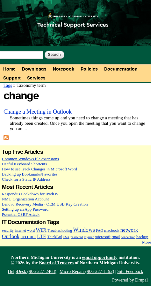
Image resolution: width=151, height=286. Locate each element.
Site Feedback (130, 271)
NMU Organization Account (25, 199)
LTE (41, 236)
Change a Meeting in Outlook (38, 112)
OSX (66, 237)
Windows (84, 230)
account (28, 236)
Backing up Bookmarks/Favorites (29, 174)
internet (20, 231)
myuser (89, 237)
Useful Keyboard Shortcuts (24, 164)
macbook (111, 230)
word (31, 231)
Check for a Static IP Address (26, 179)
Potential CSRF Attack (21, 214)
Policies (89, 69)
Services (36, 77)
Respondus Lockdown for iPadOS (30, 194)
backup (142, 236)
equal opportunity (100, 257)
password (76, 237)
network (129, 230)
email (115, 237)
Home (9, 69)
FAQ (99, 231)
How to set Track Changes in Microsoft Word (39, 169)
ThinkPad (54, 237)
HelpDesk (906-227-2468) (32, 271)
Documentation (121, 69)
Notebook (63, 69)
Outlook (10, 236)
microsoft (103, 236)
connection (128, 237)
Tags (8, 85)
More (146, 242)
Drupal (141, 279)
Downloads (34, 69)
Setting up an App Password (25, 209)
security (8, 231)
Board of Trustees (56, 262)
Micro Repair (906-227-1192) (87, 271)
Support (12, 77)
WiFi (41, 230)
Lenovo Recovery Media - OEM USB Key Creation (45, 204)
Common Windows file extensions (30, 158)
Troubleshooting (59, 231)
